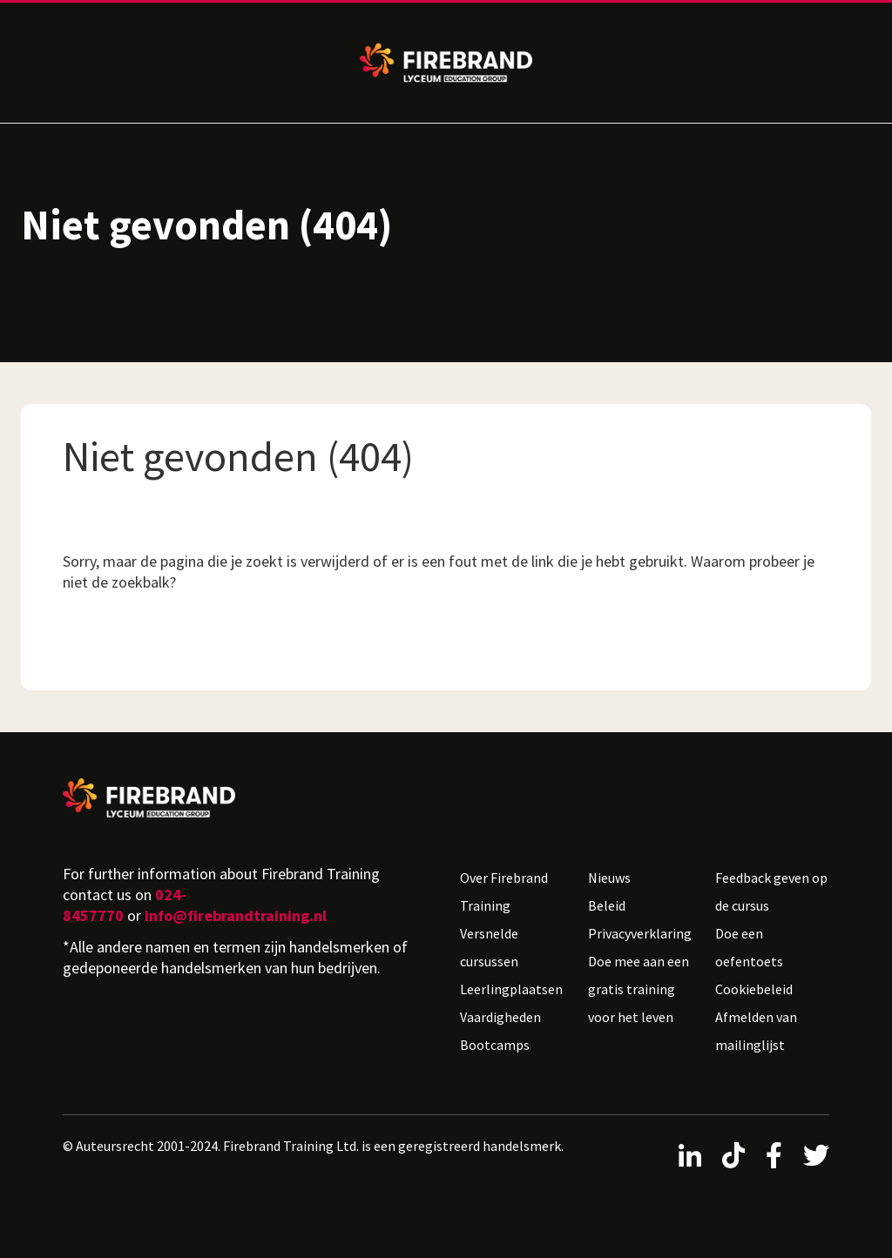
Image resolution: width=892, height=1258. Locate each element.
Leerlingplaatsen (511, 989)
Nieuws (609, 877)
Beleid (606, 905)
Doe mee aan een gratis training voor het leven (638, 989)
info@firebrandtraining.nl (236, 915)
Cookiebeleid (754, 989)
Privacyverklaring (640, 933)
